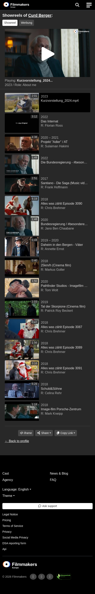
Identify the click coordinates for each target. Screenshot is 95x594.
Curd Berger (39, 15)
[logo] (21, 5)
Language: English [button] (15, 489)
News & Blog (59, 473)
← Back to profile (17, 441)
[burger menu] (89, 5)
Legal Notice (10, 514)
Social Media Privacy (15, 537)
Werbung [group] (26, 22)
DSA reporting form (14, 543)
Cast (5, 473)
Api (4, 549)
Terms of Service (12, 526)
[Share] (44, 433)
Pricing (6, 520)
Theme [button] (7, 495)
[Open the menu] (77, 5)
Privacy (7, 531)
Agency (7, 480)
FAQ (53, 480)
